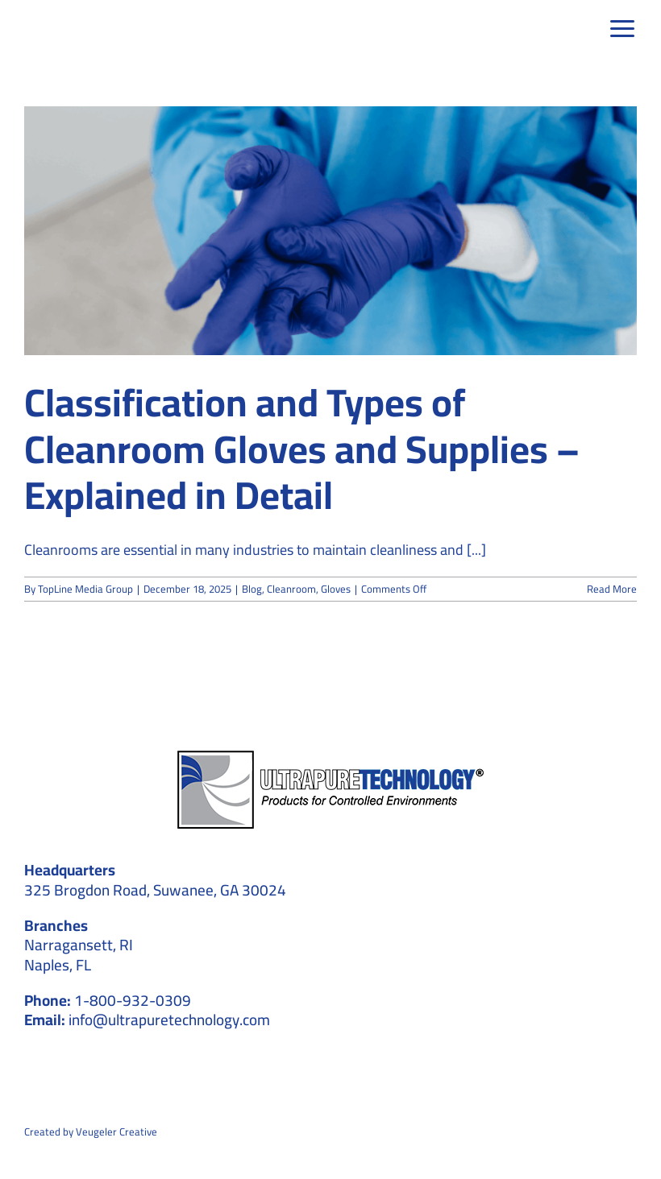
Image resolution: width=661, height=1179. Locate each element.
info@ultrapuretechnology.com (169, 1019)
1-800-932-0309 (132, 1000)
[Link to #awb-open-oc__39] (624, 29)
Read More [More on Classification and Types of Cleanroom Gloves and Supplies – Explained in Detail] (612, 588)
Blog (252, 588)
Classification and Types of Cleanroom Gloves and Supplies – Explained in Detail (302, 448)
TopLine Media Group (85, 588)
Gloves (336, 588)
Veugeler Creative (116, 1131)
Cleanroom (291, 588)
